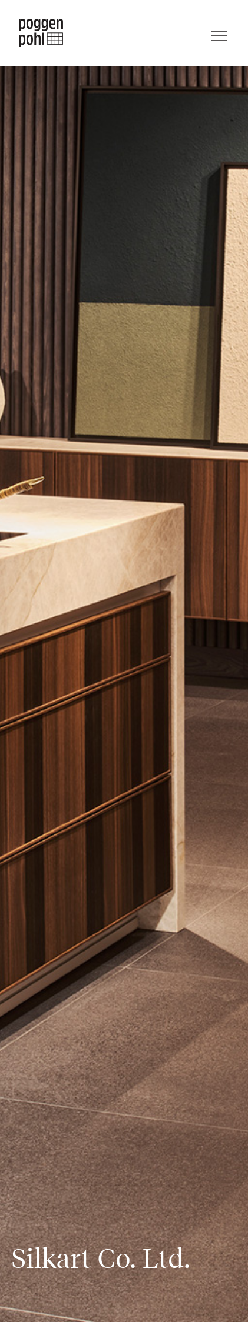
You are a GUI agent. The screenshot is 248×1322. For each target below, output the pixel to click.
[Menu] (219, 33)
